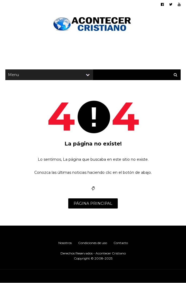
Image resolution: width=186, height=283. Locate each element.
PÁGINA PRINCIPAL (93, 203)
